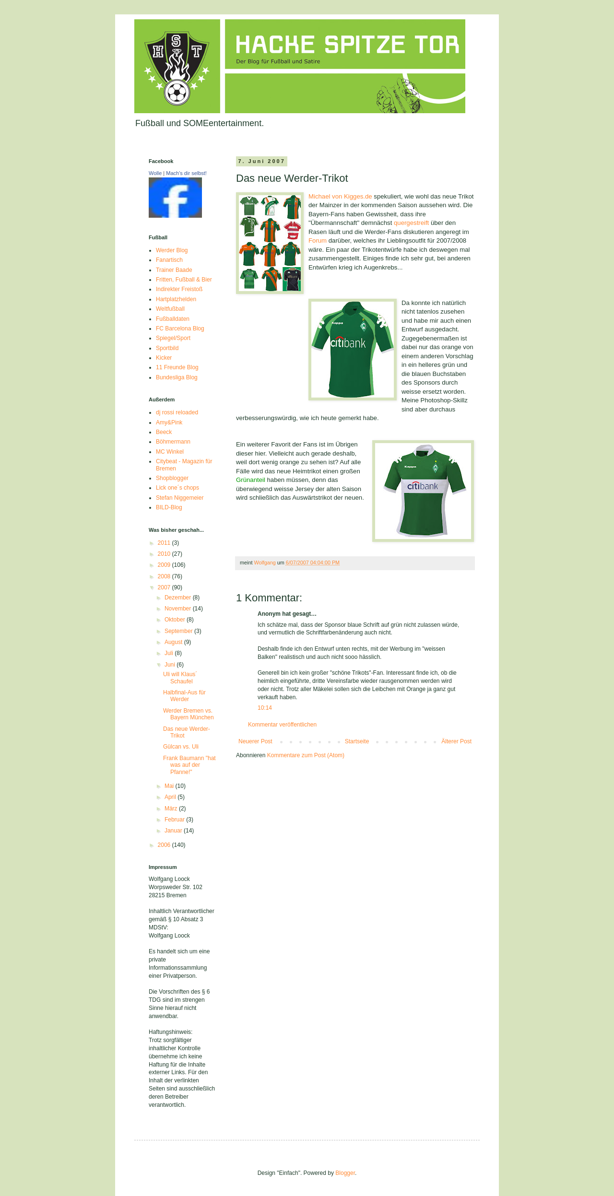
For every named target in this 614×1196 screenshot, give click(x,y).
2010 (165, 554)
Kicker (164, 357)
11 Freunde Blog (177, 367)
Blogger (345, 1173)
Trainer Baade (174, 270)
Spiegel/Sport (173, 338)
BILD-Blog (169, 507)
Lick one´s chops (177, 487)
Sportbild (167, 348)
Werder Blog (172, 250)
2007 (165, 587)
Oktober (176, 619)
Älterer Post (456, 741)
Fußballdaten (172, 319)
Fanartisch (169, 260)
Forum (318, 240)
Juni (171, 664)
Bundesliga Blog (177, 377)
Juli (170, 653)
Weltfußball (170, 308)
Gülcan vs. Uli (181, 746)
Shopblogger (172, 478)
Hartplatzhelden (176, 299)
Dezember (179, 597)
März (172, 808)
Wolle (155, 173)
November (179, 608)
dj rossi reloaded (177, 412)
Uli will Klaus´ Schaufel (180, 677)
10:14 (265, 707)
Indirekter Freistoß (179, 289)
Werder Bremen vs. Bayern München (188, 714)
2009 (165, 565)
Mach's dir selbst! (186, 173)
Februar (175, 819)
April (171, 797)
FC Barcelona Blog (180, 328)
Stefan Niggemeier (179, 497)
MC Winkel (170, 451)
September (179, 631)
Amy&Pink (169, 422)
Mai (170, 786)
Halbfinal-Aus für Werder (184, 696)
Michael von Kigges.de (340, 196)
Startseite (357, 741)
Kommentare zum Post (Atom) (305, 755)
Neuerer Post (255, 741)
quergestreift (411, 222)
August (174, 642)
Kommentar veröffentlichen (282, 724)
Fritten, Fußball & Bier (184, 279)
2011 (165, 542)
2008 (165, 576)
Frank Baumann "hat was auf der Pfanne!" (189, 765)
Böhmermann (173, 441)
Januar (174, 830)
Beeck (164, 432)
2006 (165, 845)
